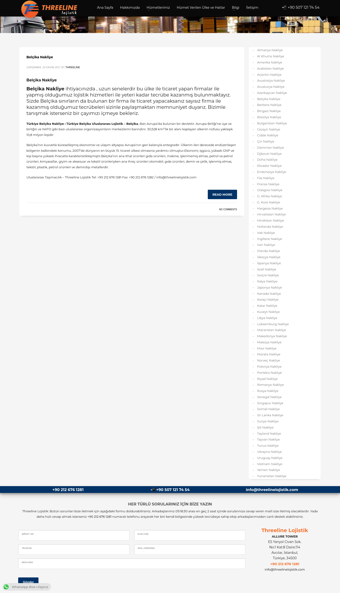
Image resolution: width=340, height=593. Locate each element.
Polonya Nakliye (269, 366)
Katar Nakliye (267, 305)
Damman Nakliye (270, 147)
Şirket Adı (28, 534)
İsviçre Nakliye (268, 275)
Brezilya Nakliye (269, 117)
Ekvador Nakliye (269, 166)
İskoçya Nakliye (268, 257)
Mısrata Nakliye (268, 354)
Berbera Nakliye (269, 105)
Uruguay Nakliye (269, 458)
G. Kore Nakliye (268, 202)
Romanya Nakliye (270, 385)
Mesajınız (27, 562)
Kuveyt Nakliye (268, 312)
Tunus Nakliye (268, 445)
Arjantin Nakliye (269, 74)
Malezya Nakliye (269, 342)
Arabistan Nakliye (270, 68)
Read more (222, 194)
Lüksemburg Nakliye (273, 324)
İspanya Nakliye (269, 263)
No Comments (228, 209)
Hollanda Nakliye (270, 226)
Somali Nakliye (268, 409)
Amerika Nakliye (269, 62)
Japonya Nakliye (269, 287)
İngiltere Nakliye (269, 239)
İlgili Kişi (143, 534)
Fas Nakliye (265, 178)
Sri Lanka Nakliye (270, 415)
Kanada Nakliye (269, 293)
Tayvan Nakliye (268, 439)
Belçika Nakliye (39, 57)
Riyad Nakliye (267, 379)
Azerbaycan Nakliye (272, 93)
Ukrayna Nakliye (269, 452)
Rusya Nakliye (267, 391)
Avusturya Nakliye (271, 86)
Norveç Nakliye (268, 360)
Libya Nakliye (267, 318)
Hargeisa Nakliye (270, 208)
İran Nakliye (266, 245)
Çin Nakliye (265, 141)
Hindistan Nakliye (270, 220)
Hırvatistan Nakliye (271, 214)
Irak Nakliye (266, 233)
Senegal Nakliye (269, 397)
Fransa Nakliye (268, 184)
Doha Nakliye (267, 159)
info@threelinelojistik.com (272, 490)
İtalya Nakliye (267, 281)
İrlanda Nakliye (268, 251)
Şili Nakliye (265, 427)
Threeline (72, 67)
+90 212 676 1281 (68, 490)
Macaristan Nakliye (271, 330)
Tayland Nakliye (269, 433)
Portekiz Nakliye (269, 372)
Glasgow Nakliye (269, 190)
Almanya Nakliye (270, 50)
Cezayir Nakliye (268, 129)
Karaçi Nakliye (268, 299)
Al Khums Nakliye (270, 56)
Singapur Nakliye (270, 403)
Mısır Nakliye (266, 348)
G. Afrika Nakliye (269, 196)
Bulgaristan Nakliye (272, 123)
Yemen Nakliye (268, 470)
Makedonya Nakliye (272, 336)
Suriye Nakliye (268, 421)
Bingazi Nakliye (269, 111)
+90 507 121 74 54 (304, 7)
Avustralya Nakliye (271, 80)
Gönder (28, 582)
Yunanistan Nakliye (271, 476)
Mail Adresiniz (146, 548)
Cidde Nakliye (267, 135)
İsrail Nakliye (266, 269)
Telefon (27, 548)
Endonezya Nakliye (271, 172)
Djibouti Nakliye (269, 154)
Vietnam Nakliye (269, 464)
